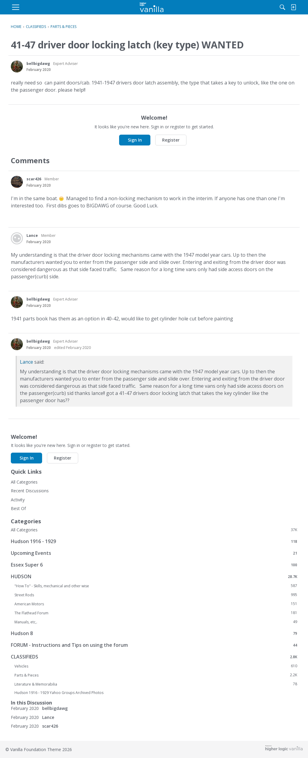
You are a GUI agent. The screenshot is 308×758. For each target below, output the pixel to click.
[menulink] (59, 7)
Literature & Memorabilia (155, 684)
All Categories (24, 482)
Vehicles (155, 666)
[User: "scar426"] (17, 182)
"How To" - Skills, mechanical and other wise (155, 585)
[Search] (234, 7)
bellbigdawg (38, 63)
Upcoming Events (154, 553)
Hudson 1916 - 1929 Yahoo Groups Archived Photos (58, 692)
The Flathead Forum (155, 613)
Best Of (18, 508)
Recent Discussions (30, 491)
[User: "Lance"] (17, 238)
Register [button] (171, 140)
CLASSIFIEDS (154, 656)
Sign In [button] (135, 140)
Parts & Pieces (155, 675)
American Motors (155, 604)
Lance (32, 235)
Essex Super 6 (154, 564)
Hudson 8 (154, 633)
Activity (18, 500)
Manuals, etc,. (155, 622)
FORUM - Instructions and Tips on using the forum (154, 645)
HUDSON (154, 576)
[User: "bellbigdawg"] (17, 66)
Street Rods (155, 595)
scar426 (33, 179)
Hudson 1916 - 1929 (154, 541)
